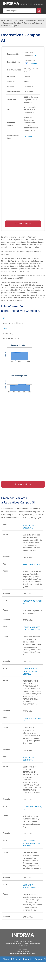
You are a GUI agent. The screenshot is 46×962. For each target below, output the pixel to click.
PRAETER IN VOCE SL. (32, 564)
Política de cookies (23, 951)
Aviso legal (23, 949)
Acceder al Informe (23, 224)
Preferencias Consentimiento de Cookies (23, 954)
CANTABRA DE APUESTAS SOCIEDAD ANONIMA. (32, 843)
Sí (4, 318)
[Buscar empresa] (20, 10)
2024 (5, 328)
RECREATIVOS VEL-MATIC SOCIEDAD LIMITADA (31, 671)
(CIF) (35, 55)
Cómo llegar (31, 63)
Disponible (28, 137)
